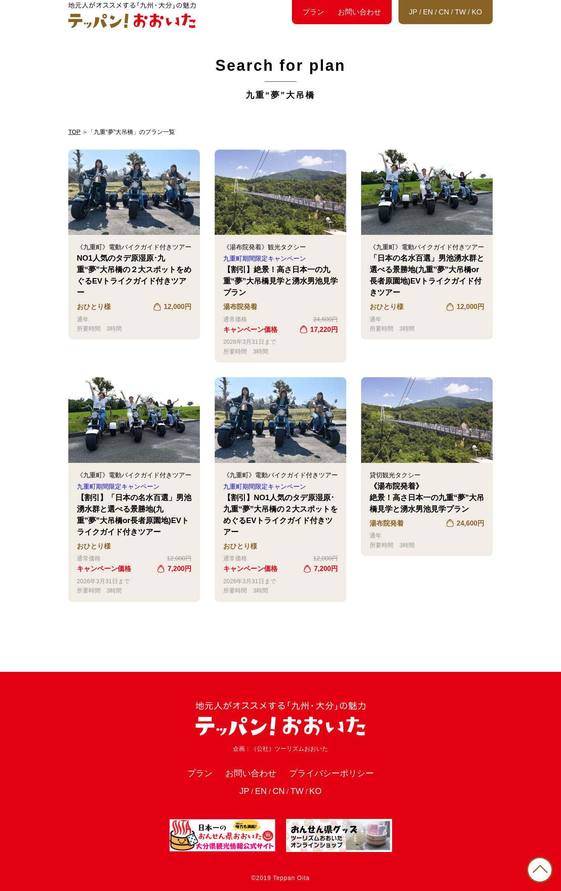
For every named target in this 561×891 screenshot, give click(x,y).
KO (476, 12)
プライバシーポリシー (331, 773)
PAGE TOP (540, 870)
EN (428, 12)
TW (460, 12)
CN (444, 12)
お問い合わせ (359, 12)
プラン (313, 12)
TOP (74, 131)
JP (413, 12)
